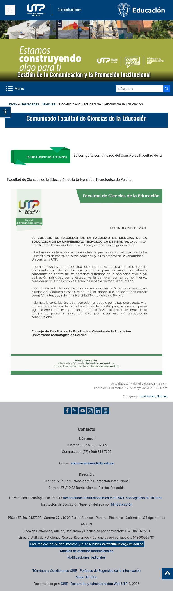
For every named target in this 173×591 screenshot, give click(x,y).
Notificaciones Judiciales (86, 557)
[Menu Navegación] (15, 88)
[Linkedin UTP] (98, 410)
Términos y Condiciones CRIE (54, 571)
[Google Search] (139, 88)
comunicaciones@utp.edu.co (92, 463)
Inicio (12, 104)
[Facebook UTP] (67, 410)
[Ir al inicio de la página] (167, 573)
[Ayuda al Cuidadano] (105, 410)
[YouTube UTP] (82, 410)
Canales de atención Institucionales (86, 551)
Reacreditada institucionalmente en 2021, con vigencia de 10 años (112, 498)
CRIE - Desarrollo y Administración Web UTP (94, 584)
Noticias (48, 104)
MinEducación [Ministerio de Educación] (121, 504)
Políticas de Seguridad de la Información (110, 571)
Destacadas (29, 104)
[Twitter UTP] (75, 410)
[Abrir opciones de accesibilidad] (5, 112)
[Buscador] (166, 88)
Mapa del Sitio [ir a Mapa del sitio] (86, 577)
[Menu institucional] (10, 10)
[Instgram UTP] (90, 410)
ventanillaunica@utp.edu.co (122, 544)
